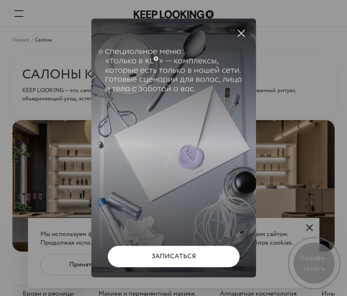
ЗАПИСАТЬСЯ (173, 256)
